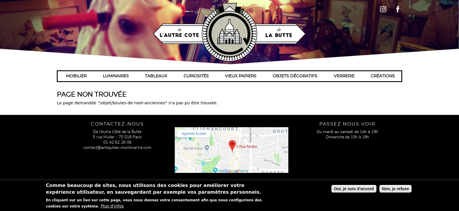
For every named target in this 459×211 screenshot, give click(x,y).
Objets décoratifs (295, 76)
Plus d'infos (112, 207)
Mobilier (76, 76)
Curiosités (196, 76)
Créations (383, 76)
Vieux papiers (240, 76)
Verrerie (344, 76)
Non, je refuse (395, 190)
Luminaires (116, 76)
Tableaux (156, 76)
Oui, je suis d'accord (354, 190)
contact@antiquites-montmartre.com (117, 148)
